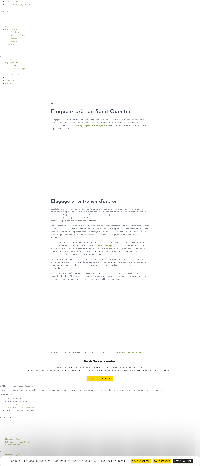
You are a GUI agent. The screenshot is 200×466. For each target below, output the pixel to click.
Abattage (15, 41)
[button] (100, 56)
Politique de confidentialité (17, 442)
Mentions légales (12, 439)
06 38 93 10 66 (134, 352)
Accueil (8, 26)
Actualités (9, 47)
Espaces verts (11, 29)
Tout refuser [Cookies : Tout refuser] (162, 461)
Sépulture (9, 44)
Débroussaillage (18, 35)
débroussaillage (104, 245)
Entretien (15, 32)
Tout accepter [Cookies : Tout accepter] (141, 461)
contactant (119, 352)
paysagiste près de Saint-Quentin (91, 125)
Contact (8, 50)
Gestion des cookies (14, 445)
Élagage (14, 38)
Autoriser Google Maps (100, 378)
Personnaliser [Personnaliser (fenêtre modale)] (182, 461)
